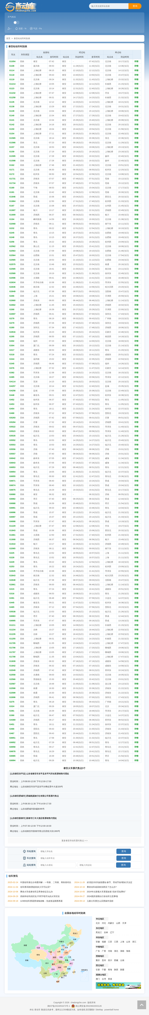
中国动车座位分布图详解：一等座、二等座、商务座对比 (45, 882)
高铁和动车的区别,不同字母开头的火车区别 (40, 896)
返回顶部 (141, 1004)
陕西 (116, 969)
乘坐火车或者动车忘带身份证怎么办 (36, 891)
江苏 (110, 942)
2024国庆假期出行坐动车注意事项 (102, 896)
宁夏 (104, 969)
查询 (135, 6)
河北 (104, 923)
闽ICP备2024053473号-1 (58, 1006)
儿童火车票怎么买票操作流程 (100, 901)
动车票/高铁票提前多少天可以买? (35, 887)
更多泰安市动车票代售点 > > (74, 840)
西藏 (116, 960)
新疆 (122, 969)
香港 (110, 979)
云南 (122, 960)
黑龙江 (99, 932)
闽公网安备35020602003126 (89, 1006)
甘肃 (98, 969)
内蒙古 (111, 923)
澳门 (98, 979)
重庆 (98, 960)
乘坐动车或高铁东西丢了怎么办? (102, 887)
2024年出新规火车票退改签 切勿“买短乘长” (106, 891)
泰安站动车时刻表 (22, 38)
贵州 (104, 960)
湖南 (122, 951)
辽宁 (112, 932)
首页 (8, 38)
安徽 (98, 942)
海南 (128, 951)
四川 (110, 960)
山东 (128, 942)
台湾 (104, 979)
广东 (98, 951)
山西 (118, 923)
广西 (104, 951)
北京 (98, 923)
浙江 (134, 942)
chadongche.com (78, 1002)
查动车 (37, 1009)
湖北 (116, 951)
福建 (104, 942)
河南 (110, 951)
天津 (124, 923)
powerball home (111, 1009)
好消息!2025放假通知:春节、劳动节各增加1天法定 (109, 882)
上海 (122, 942)
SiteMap (99, 1009)
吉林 (106, 932)
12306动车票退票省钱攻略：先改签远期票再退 (41, 901)
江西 (116, 942)
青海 (110, 969)
